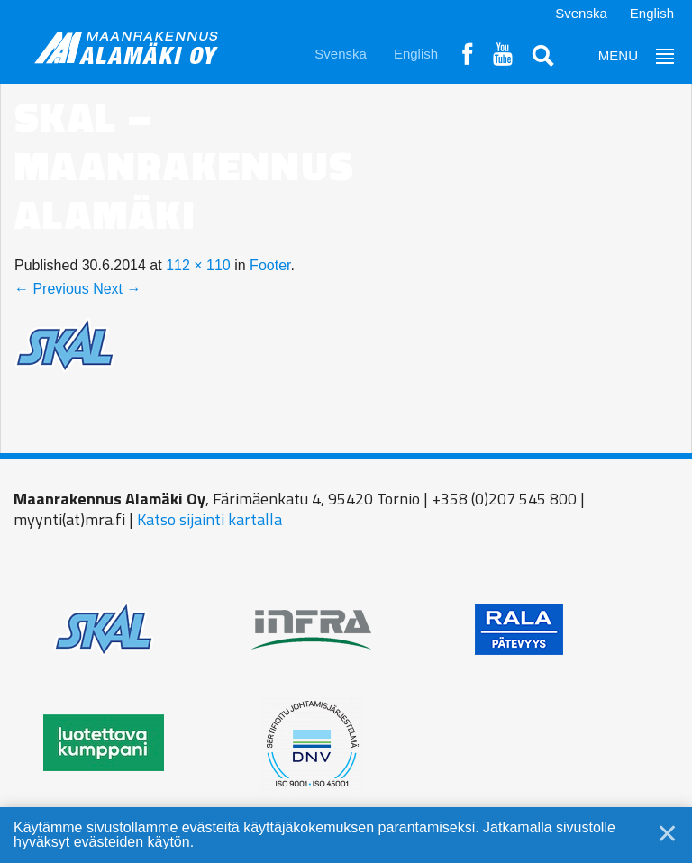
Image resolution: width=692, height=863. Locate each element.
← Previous (51, 288)
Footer (270, 265)
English (652, 13)
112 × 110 (198, 265)
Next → (117, 288)
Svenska (581, 13)
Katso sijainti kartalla (209, 519)
